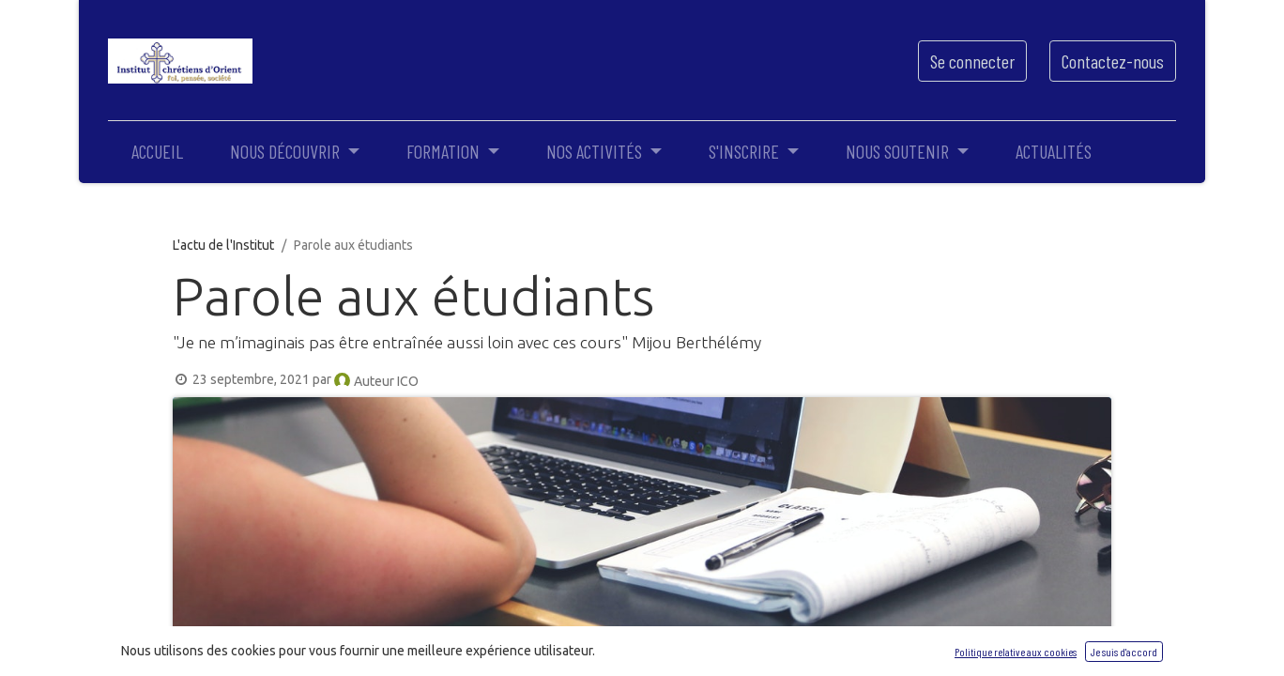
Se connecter (972, 61)
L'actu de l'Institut (223, 245)
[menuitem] (157, 151)
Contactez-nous (1113, 61)
